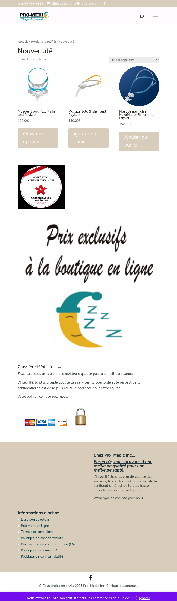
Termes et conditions (37, 532)
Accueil (23, 41)
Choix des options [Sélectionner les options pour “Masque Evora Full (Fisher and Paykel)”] (33, 137)
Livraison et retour (35, 520)
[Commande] (134, 60)
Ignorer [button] (144, 598)
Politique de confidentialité (42, 538)
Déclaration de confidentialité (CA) (48, 544)
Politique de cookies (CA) (39, 550)
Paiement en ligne (35, 526)
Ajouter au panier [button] (85, 137)
